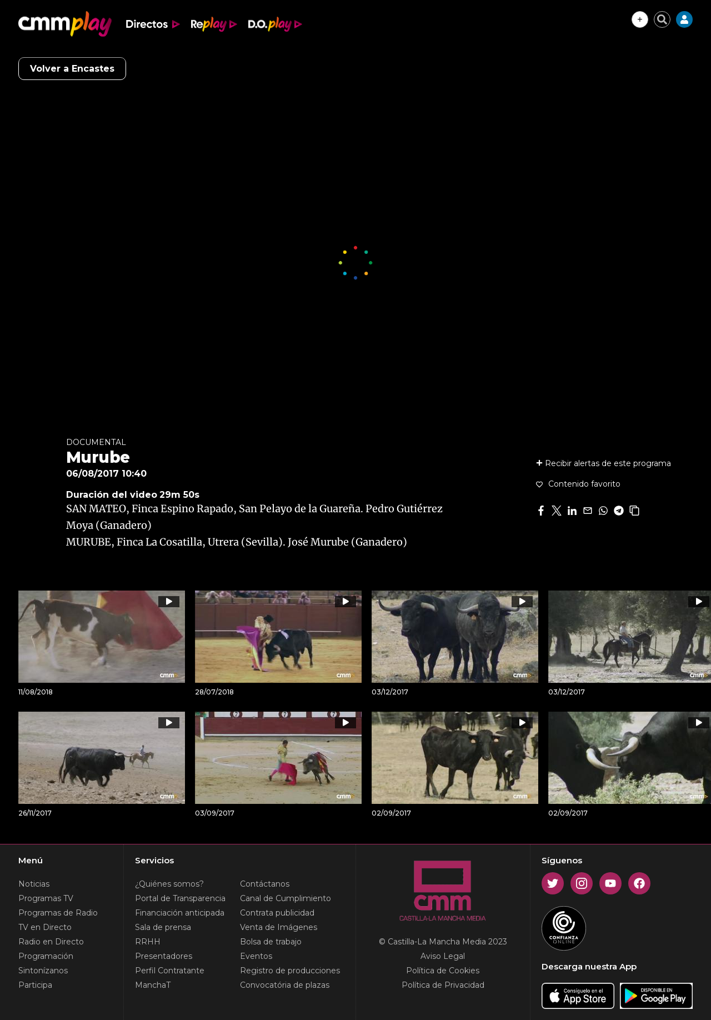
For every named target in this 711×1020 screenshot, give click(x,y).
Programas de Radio (58, 913)
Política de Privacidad (443, 985)
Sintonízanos (43, 971)
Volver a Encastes (72, 68)
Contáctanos (264, 884)
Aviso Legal (442, 956)
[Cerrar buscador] (662, 19)
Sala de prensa (163, 927)
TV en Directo (45, 927)
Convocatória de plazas (284, 985)
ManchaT (153, 985)
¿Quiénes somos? (169, 884)
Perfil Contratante (169, 971)
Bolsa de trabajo (271, 942)
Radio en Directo (51, 942)
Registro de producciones (290, 971)
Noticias (33, 884)
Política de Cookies (442, 971)
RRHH (148, 942)
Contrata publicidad (277, 913)
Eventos (256, 956)
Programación (45, 956)
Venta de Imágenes (278, 927)
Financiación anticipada (179, 913)
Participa (35, 985)
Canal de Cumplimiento (285, 898)
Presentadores (163, 956)
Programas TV (45, 898)
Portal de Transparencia (180, 898)
